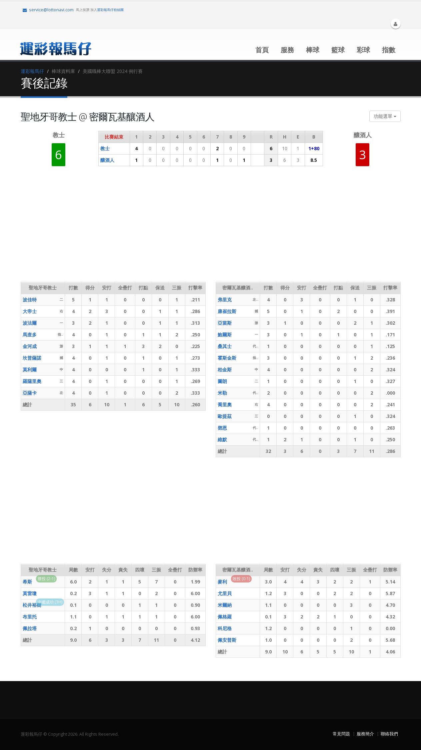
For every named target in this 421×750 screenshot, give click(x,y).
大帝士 (30, 311)
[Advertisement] (142, 228)
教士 (105, 148)
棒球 (312, 49)
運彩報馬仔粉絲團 (110, 9)
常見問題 (341, 734)
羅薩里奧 (32, 381)
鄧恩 (222, 428)
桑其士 (225, 346)
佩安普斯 (227, 640)
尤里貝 (225, 593)
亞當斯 (225, 323)
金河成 (30, 346)
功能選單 (385, 116)
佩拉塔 (30, 628)
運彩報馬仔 (32, 71)
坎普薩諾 (32, 358)
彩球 (363, 49)
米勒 (222, 393)
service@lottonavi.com (48, 10)
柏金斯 (225, 369)
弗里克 (225, 299)
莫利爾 (30, 369)
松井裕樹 (32, 605)
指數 (388, 49)
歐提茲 (225, 416)
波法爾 (30, 323)
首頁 (262, 49)
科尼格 (225, 628)
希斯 (27, 581)
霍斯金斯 (227, 358)
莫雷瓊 (30, 593)
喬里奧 (225, 404)
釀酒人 (107, 160)
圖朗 (222, 381)
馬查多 (30, 334)
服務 (287, 49)
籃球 (338, 49)
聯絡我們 (389, 734)
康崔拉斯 (227, 311)
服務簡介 (365, 734)
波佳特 (30, 299)
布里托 (30, 616)
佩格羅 (225, 616)
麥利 (222, 581)
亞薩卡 (30, 393)
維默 (222, 439)
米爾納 (225, 605)
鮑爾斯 (225, 334)
